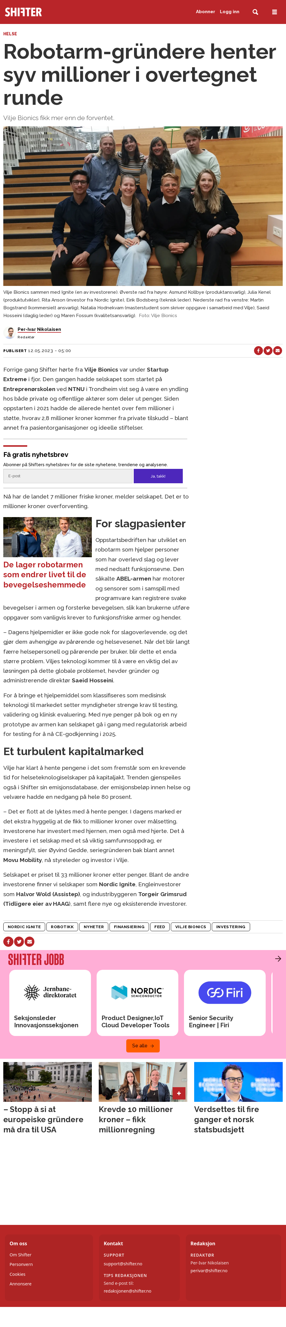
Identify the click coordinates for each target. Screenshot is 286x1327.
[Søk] (255, 12)
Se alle (139, 1046)
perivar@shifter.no (209, 1270)
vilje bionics (190, 926)
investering (231, 926)
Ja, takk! (158, 476)
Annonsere (20, 1284)
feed (159, 926)
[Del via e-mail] (277, 350)
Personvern (21, 1264)
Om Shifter (20, 1255)
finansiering (129, 926)
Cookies (17, 1274)
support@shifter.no (123, 1264)
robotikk (62, 926)
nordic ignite (24, 926)
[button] (277, 958)
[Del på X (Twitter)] (268, 350)
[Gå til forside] (50, 12)
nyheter (94, 926)
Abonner (205, 11)
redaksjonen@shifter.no (127, 1291)
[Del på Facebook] (258, 350)
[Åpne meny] (274, 12)
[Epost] (67, 476)
